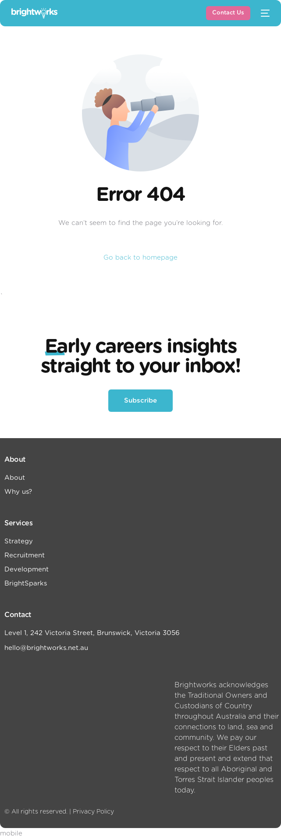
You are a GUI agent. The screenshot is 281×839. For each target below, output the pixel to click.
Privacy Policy (93, 812)
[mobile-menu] (264, 13)
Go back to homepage (140, 257)
